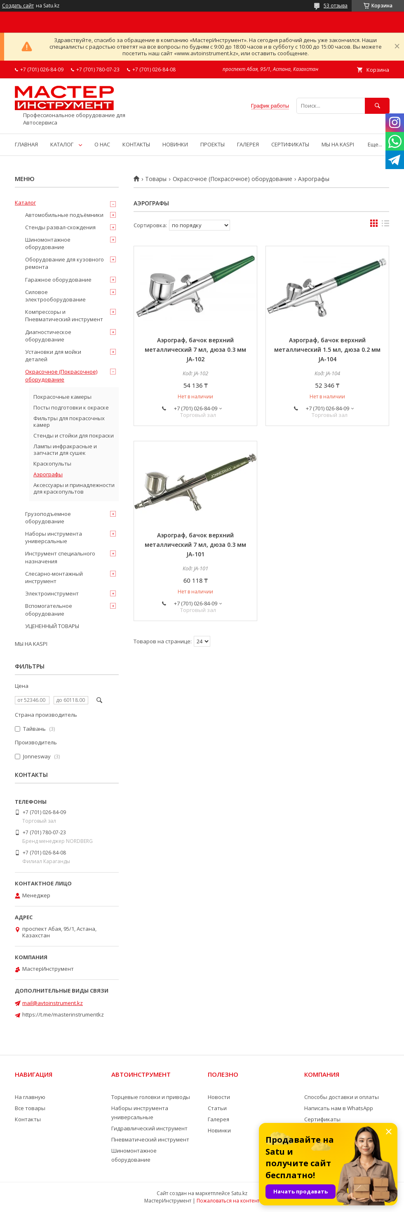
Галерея (218, 1119)
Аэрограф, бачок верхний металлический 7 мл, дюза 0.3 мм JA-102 (195, 349)
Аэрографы (48, 474)
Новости (219, 1097)
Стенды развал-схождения (60, 227)
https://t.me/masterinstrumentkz (63, 1014)
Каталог (25, 202)
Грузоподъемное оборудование (48, 517)
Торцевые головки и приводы (150, 1097)
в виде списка (385, 225)
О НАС (102, 144)
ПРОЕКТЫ (212, 144)
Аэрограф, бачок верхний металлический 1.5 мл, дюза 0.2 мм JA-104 (327, 349)
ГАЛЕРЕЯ (248, 144)
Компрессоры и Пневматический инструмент (64, 315)
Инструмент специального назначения (60, 557)
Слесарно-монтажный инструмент (54, 577)
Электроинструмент (52, 593)
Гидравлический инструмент (149, 1128)
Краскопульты (52, 463)
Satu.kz (239, 1193)
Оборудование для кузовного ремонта (64, 263)
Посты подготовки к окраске (71, 407)
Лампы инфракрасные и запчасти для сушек (65, 449)
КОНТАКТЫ (136, 144)
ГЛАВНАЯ (26, 144)
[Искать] (377, 106)
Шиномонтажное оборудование (47, 243)
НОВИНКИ (175, 144)
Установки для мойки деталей (53, 355)
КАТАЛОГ (61, 144)
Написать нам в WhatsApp (338, 1108)
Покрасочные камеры (62, 396)
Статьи (217, 1108)
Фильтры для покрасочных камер (69, 421)
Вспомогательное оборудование (48, 609)
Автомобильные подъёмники (64, 215)
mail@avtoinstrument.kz (52, 1003)
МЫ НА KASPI (338, 144)
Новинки (219, 1130)
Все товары (30, 1108)
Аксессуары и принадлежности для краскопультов (74, 488)
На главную (30, 1097)
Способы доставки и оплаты (341, 1097)
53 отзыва (336, 5)
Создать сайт (18, 6)
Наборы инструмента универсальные (53, 537)
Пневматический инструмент (150, 1139)
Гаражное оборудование (58, 279)
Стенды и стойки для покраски (73, 435)
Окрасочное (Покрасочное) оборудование (232, 179)
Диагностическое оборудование (48, 335)
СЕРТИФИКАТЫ (290, 144)
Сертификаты (322, 1119)
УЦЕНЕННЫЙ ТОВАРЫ (52, 626)
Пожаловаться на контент (228, 1200)
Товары (156, 179)
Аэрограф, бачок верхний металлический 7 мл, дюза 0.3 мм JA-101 (195, 544)
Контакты (28, 1119)
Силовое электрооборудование (55, 295)
